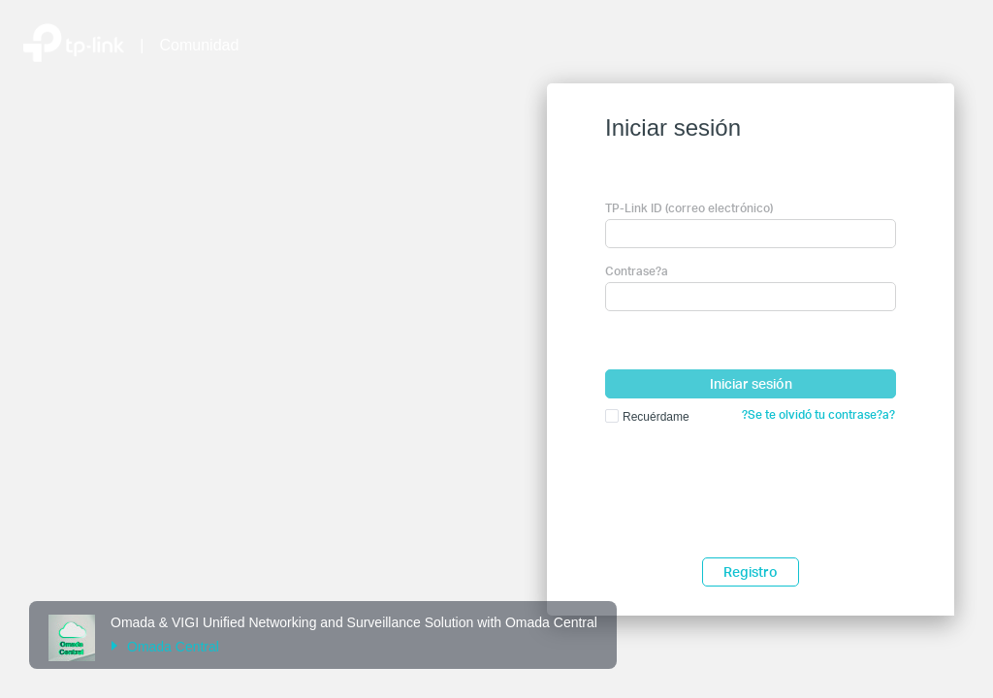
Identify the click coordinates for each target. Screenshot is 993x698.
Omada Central (165, 646)
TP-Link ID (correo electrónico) (689, 208)
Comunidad (200, 45)
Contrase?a (636, 271)
